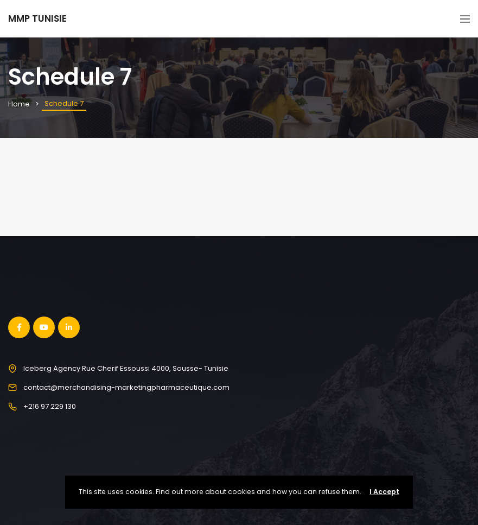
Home (19, 104)
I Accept (384, 491)
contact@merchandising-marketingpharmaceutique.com (126, 387)
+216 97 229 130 (49, 406)
